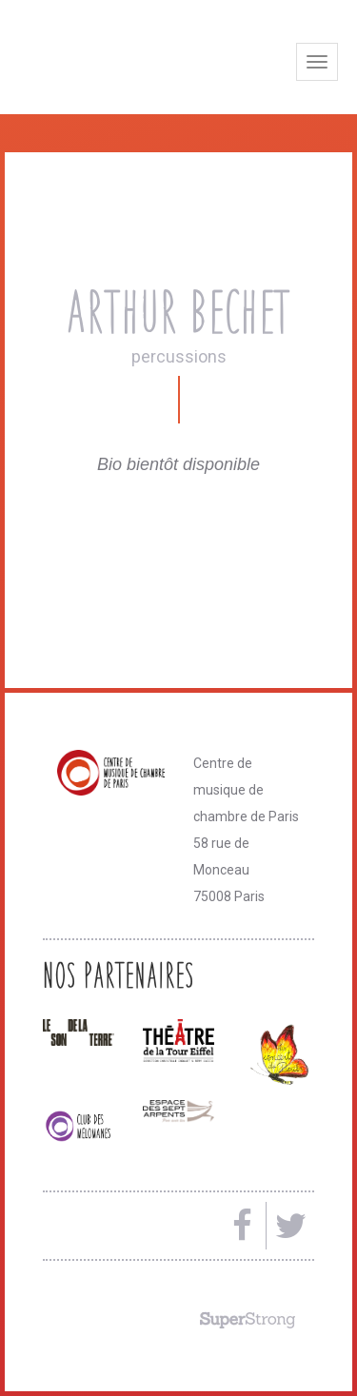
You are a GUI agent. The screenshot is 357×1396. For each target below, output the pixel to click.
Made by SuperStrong (247, 1319)
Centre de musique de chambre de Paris (138, 59)
